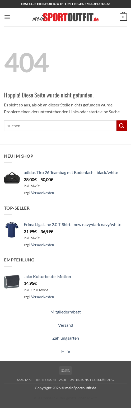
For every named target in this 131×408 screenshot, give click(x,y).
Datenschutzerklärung (91, 380)
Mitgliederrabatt (65, 311)
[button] (7, 17)
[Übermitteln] (121, 125)
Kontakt (25, 380)
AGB (62, 380)
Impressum (46, 380)
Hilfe (65, 351)
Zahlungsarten (65, 337)
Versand (65, 324)
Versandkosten (42, 193)
